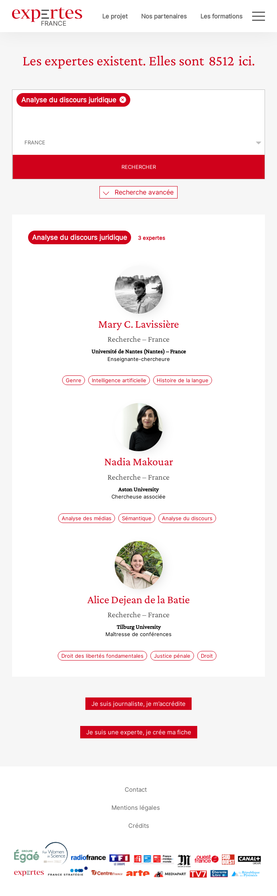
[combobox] (138, 110)
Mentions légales (135, 807)
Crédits (138, 825)
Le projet (114, 16)
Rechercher (138, 167)
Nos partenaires (164, 16)
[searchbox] (139, 119)
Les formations (221, 16)
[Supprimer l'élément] (122, 99)
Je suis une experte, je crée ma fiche (138, 732)
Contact (136, 789)
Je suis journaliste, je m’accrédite (138, 703)
